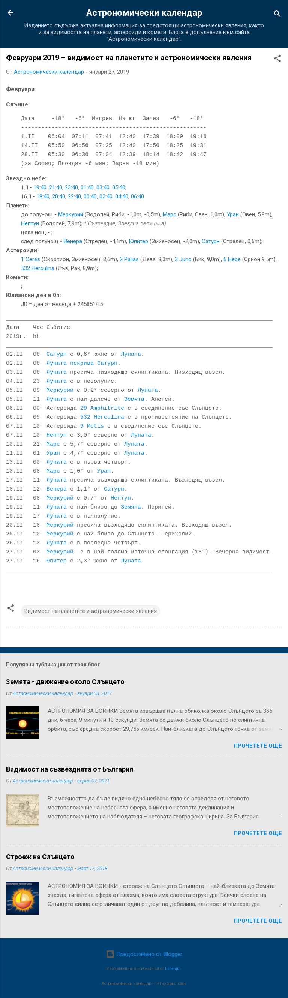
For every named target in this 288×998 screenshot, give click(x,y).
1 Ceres (30, 259)
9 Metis (92, 426)
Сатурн (211, 241)
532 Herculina (37, 268)
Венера (73, 241)
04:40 (121, 196)
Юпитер (138, 241)
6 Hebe (232, 259)
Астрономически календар (144, 12)
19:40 (39, 187)
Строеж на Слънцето (40, 857)
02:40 (105, 196)
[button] (277, 59)
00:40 (90, 196)
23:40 (71, 187)
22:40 (74, 196)
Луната (131, 354)
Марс (169, 214)
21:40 (55, 187)
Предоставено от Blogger (144, 954)
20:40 (58, 196)
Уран (233, 214)
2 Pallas (129, 259)
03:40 (103, 187)
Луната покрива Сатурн (81, 363)
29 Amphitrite (102, 408)
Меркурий (70, 214)
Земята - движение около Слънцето (65, 682)
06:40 (137, 196)
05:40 (118, 187)
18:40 (43, 196)
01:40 (87, 187)
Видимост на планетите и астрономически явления (90, 611)
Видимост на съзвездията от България (69, 769)
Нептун (30, 223)
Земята (134, 399)
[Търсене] (277, 15)
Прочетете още (258, 745)
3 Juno (183, 259)
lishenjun (173, 968)
